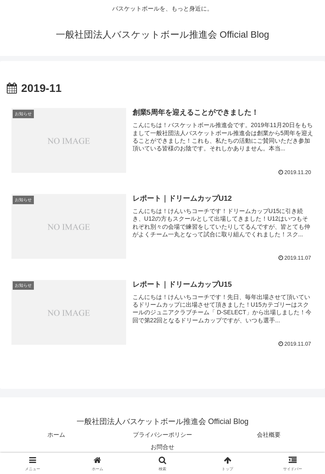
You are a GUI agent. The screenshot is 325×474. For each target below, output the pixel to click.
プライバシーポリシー (162, 434)
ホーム (56, 434)
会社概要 (269, 434)
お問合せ (162, 447)
